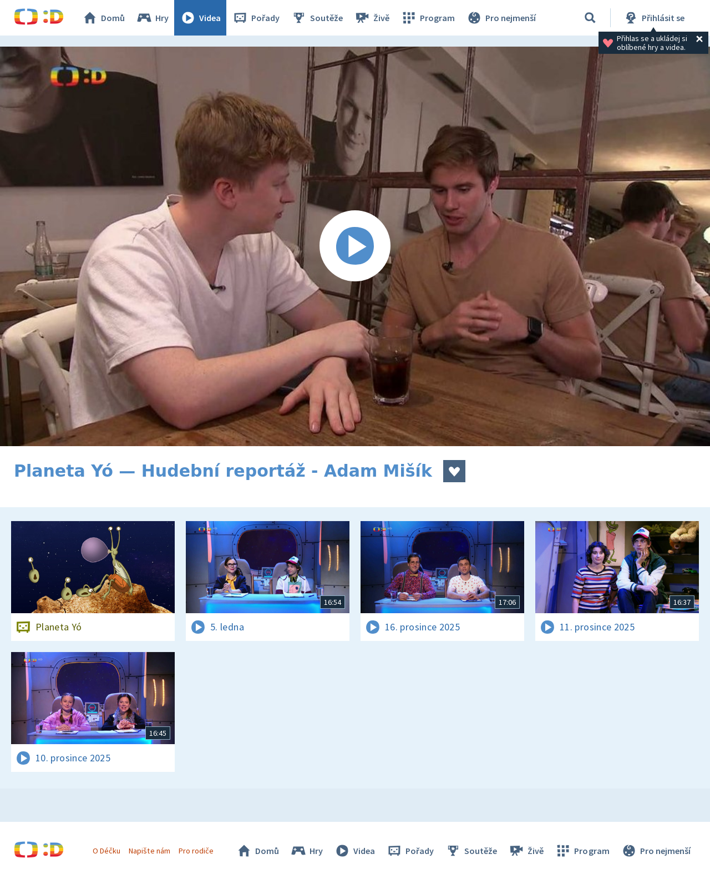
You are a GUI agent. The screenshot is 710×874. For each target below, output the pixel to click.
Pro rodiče (196, 851)
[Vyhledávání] (590, 18)
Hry (152, 17)
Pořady (256, 17)
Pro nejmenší (501, 17)
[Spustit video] (355, 246)
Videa (200, 17)
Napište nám (149, 851)
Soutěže (317, 17)
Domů (103, 17)
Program (427, 17)
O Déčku (106, 851)
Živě (371, 17)
